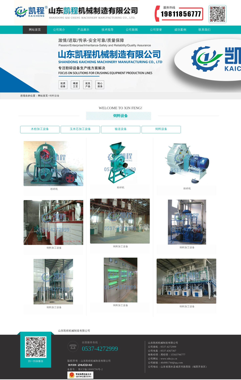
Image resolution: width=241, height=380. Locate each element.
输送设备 (121, 129)
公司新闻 (132, 29)
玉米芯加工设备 (80, 129)
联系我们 (205, 29)
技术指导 (108, 29)
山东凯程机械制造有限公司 (74, 330)
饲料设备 (161, 129)
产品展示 (83, 29)
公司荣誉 (156, 29)
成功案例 (180, 29)
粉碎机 (54, 189)
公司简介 (59, 29)
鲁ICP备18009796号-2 (90, 369)
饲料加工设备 (54, 248)
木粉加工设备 (40, 129)
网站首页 (35, 29)
